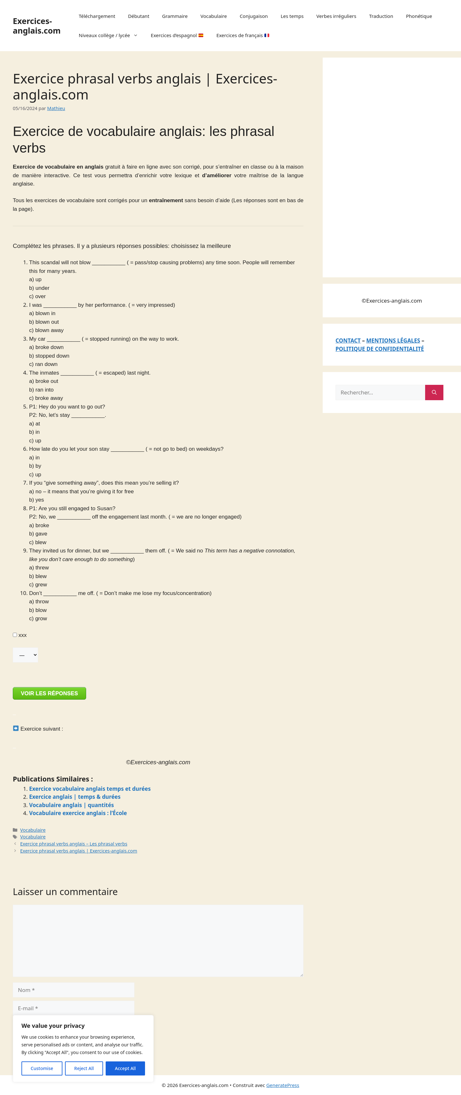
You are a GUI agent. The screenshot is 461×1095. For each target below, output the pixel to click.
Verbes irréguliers (336, 16)
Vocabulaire (213, 16)
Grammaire (175, 16)
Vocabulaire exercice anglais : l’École (78, 813)
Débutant (138, 16)
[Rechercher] (434, 392)
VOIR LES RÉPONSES (49, 693)
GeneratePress (282, 1085)
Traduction (381, 16)
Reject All (84, 1068)
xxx (20, 635)
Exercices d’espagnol (177, 35)
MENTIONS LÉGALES (393, 340)
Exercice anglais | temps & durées (75, 796)
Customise (42, 1068)
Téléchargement (97, 16)
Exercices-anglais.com (37, 25)
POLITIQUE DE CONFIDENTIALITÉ (380, 349)
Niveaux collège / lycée (111, 35)
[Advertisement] (384, 166)
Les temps (292, 16)
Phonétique (419, 16)
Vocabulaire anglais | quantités (71, 805)
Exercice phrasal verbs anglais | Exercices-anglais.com (78, 851)
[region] (83, 1048)
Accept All (125, 1068)
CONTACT (348, 340)
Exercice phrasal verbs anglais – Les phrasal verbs (73, 844)
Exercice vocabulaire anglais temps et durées (90, 788)
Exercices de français (242, 35)
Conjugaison (254, 16)
